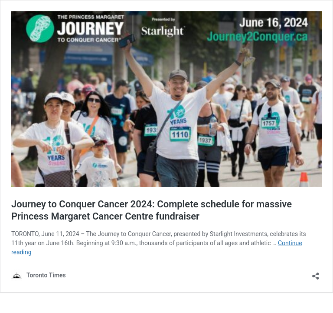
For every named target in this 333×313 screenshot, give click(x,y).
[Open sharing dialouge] (316, 273)
